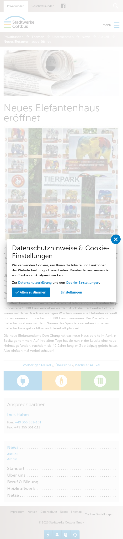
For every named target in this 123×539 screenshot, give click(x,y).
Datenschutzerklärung (35, 283)
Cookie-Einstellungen (82, 283)
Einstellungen (71, 292)
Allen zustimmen (30, 292)
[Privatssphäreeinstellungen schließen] (116, 239)
